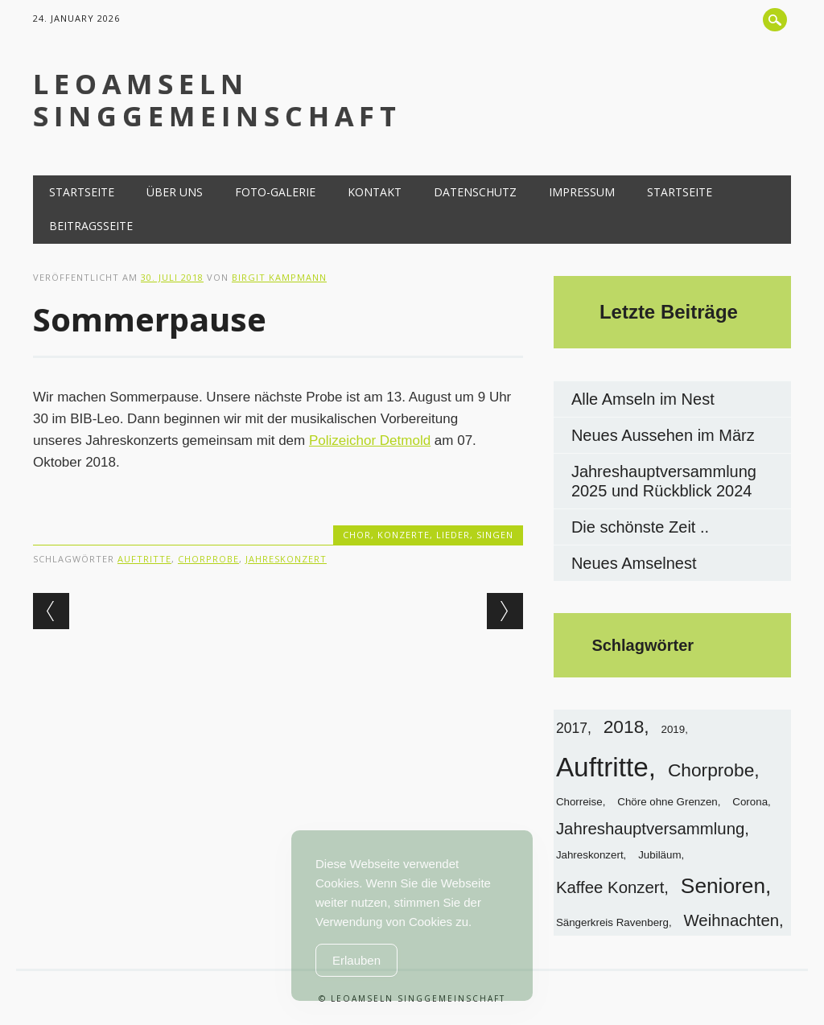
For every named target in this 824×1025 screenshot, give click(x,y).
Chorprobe (208, 559)
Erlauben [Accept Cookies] (356, 960)
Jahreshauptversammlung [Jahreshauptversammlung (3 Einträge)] (650, 829)
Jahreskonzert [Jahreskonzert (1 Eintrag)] (590, 855)
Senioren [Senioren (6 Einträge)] (723, 886)
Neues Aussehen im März (663, 435)
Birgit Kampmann (279, 277)
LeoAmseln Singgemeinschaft (217, 99)
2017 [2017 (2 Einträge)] (571, 728)
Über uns (174, 192)
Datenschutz (475, 192)
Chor (357, 535)
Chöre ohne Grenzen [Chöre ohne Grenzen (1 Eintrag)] (667, 802)
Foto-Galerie (275, 192)
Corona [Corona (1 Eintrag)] (750, 802)
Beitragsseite (91, 225)
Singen (494, 535)
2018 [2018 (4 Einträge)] (624, 726)
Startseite (81, 192)
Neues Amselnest (634, 563)
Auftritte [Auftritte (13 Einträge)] (602, 767)
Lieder (453, 535)
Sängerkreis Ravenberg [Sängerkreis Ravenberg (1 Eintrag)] (612, 922)
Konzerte (403, 535)
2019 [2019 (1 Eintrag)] (673, 729)
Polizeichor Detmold (370, 440)
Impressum (582, 192)
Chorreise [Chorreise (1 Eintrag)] (579, 802)
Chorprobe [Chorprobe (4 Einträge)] (711, 769)
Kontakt (375, 192)
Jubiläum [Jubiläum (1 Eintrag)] (659, 855)
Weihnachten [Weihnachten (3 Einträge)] (732, 920)
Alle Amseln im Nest (643, 399)
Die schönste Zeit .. (640, 527)
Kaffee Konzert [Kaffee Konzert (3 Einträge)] (610, 887)
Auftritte (144, 559)
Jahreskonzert (286, 559)
